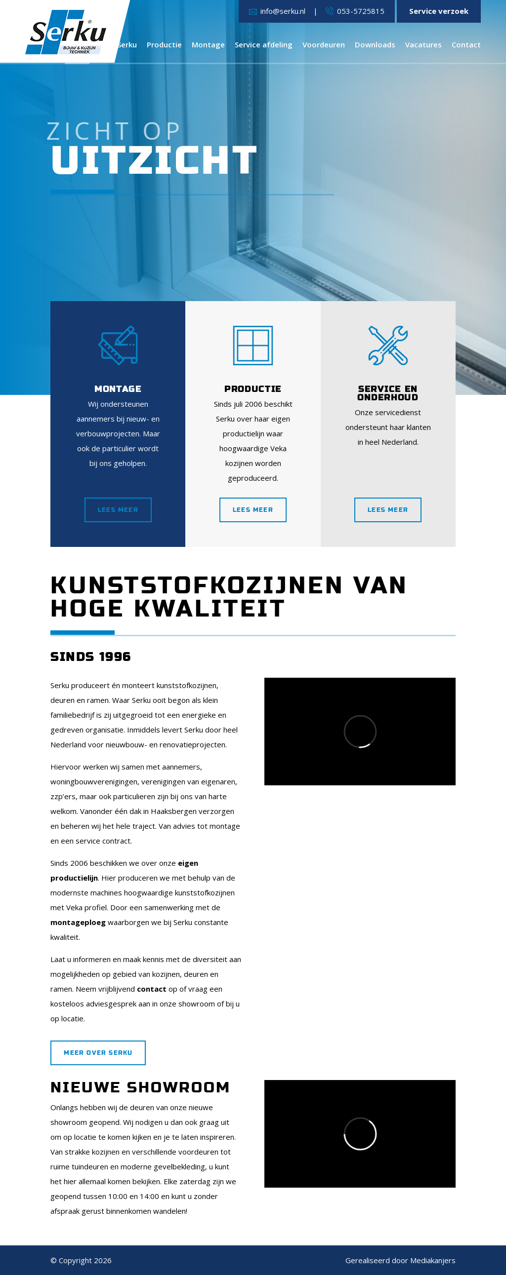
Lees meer (118, 509)
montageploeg (78, 922)
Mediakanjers (433, 1260)
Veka (74, 907)
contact (152, 989)
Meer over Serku (98, 1052)
